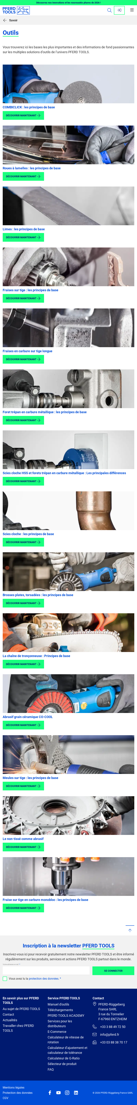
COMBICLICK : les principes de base (29, 107)
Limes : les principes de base (24, 229)
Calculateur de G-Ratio (64, 1058)
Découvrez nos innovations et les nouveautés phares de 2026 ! (68, 2)
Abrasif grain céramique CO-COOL (28, 717)
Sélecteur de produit (62, 1064)
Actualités (10, 1020)
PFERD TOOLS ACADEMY (66, 1015)
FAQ (51, 1069)
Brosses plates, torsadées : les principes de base (38, 595)
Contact (8, 1014)
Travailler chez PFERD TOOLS (18, 1028)
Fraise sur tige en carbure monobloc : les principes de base (45, 900)
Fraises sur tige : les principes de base (30, 290)
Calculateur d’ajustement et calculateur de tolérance (67, 1050)
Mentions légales (13, 1087)
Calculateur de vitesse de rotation (66, 1039)
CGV (5, 1098)
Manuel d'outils (58, 1004)
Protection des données (17, 1093)
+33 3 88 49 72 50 (109, 1027)
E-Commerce (57, 1032)
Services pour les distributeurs (60, 1023)
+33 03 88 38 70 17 (110, 1042)
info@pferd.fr (106, 1034)
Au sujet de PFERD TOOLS (21, 1009)
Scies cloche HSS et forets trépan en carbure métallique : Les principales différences (64, 473)
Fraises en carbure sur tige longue (27, 351)
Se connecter (113, 970)
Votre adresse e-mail (11, 964)
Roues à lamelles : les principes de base (32, 168)
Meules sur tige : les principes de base (30, 778)
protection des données (43, 978)
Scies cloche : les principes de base (28, 534)
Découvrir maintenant (23, 115)
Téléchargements (60, 1010)
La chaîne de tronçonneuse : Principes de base (36, 656)
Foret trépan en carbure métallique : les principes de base (45, 412)
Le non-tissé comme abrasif (23, 839)
